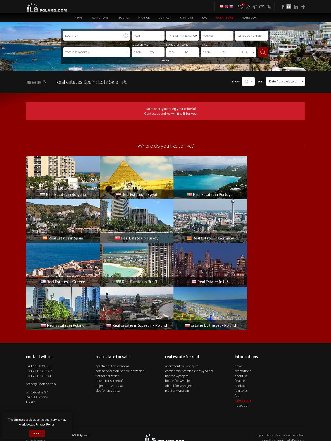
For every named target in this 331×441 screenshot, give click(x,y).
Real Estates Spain (117, 434)
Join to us (186, 17)
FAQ (204, 17)
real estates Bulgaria (179, 429)
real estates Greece (186, 434)
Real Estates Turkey (138, 434)
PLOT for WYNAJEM (177, 347)
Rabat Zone (224, 17)
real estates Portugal (94, 434)
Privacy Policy (191, 409)
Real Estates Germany (162, 434)
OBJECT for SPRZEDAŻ (109, 342)
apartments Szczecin (83, 429)
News (78, 17)
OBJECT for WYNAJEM (178, 342)
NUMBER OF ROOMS (177, 44)
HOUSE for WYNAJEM (178, 337)
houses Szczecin (104, 429)
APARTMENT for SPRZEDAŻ (112, 322)
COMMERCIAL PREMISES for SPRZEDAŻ (120, 327)
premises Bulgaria (245, 429)
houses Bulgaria (225, 429)
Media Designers (294, 396)
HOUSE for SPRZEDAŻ (109, 337)
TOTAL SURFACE (140, 44)
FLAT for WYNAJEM (176, 332)
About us (123, 17)
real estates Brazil (207, 434)
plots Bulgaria (282, 429)
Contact (164, 17)
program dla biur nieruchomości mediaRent (280, 391)
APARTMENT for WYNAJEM (181, 322)
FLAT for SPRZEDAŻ (107, 332)
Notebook (249, 17)
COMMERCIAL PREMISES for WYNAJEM (189, 327)
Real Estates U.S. (227, 434)
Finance (144, 17)
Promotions (99, 17)
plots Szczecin (160, 429)
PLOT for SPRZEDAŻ (108, 347)
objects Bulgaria (265, 429)
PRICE (204, 44)
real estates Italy (246, 434)
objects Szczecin (143, 429)
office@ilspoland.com (41, 340)
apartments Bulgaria (203, 429)
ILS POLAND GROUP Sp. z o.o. (72, 391)
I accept (37, 433)
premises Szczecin (124, 429)
